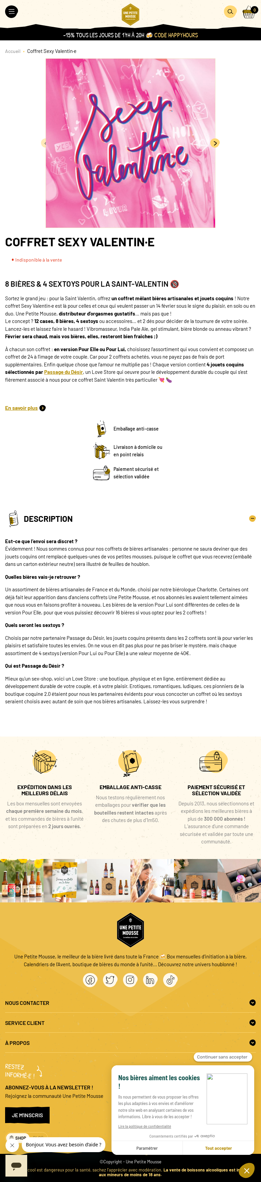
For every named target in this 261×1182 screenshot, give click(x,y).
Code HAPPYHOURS (176, 35)
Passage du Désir (63, 372)
